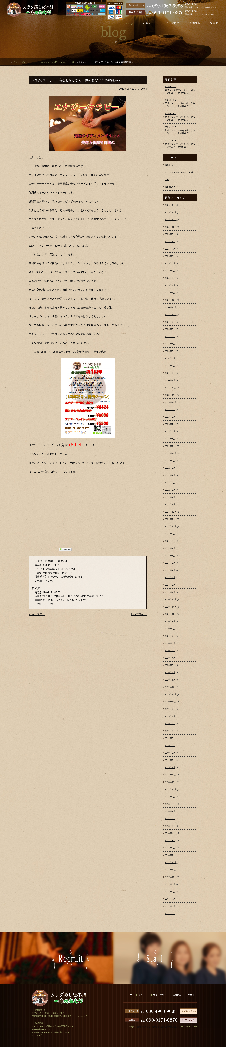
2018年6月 (170, 818)
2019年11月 (170, 694)
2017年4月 (170, 913)
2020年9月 (170, 621)
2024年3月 (170, 365)
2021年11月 (170, 519)
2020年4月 (170, 657)
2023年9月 (170, 409)
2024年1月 (170, 380)
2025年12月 (170, 212)
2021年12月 (170, 511)
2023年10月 (170, 402)
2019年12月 (170, 686)
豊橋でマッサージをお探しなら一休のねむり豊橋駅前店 (180, 89)
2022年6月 (170, 482)
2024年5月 (170, 351)
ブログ (16, 62)
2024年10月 (170, 314)
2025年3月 (170, 277)
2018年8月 (170, 803)
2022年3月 (170, 489)
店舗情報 (177, 995)
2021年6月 (170, 555)
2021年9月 (170, 533)
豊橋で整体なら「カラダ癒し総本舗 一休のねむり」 (159, 1026)
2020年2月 (170, 672)
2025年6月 (170, 256)
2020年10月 (170, 613)
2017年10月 (170, 876)
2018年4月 (170, 833)
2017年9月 (170, 884)
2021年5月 (170, 562)
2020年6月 (170, 643)
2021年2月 (170, 584)
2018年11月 (170, 781)
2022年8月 (170, 467)
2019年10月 (170, 701)
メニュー (142, 995)
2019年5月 (170, 738)
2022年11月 (170, 446)
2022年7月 (170, 475)
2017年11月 (170, 869)
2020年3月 (170, 665)
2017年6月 (170, 906)
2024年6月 (170, 343)
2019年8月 (170, 716)
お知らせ (25, 62)
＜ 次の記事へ (37, 614)
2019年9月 (170, 708)
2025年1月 (170, 292)
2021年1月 (170, 592)
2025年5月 (170, 263)
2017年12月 (170, 862)
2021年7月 (170, 548)
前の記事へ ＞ (139, 614)
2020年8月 (170, 628)
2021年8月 (170, 540)
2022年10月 (170, 453)
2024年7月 (170, 336)
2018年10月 (170, 789)
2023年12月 (170, 387)
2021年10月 (170, 526)
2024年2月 (170, 372)
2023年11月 (170, 394)
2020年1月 (170, 679)
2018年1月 (170, 855)
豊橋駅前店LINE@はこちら (60, 569)
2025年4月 (170, 270)
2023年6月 (170, 431)
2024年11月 (170, 307)
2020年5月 (170, 650)
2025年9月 (170, 234)
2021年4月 (170, 570)
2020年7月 (170, 635)
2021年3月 (170, 577)
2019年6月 (170, 730)
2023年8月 (170, 416)
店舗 (74, 62)
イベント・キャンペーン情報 (44, 62)
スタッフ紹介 (160, 995)
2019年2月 (170, 760)
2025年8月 (170, 241)
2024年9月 (170, 321)
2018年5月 (170, 825)
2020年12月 (170, 599)
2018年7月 (170, 811)
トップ (128, 995)
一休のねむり (65, 62)
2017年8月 (170, 891)
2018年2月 (170, 847)
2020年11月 (170, 606)
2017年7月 (170, 898)
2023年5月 (170, 438)
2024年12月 (170, 299)
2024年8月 (170, 329)
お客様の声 (170, 186)
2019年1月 (170, 767)
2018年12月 (170, 774)
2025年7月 (170, 248)
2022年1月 (170, 504)
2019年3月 (170, 752)
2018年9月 (170, 796)
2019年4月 (170, 745)
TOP (9, 62)
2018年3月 (170, 840)
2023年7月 (170, 424)
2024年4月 (170, 358)
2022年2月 (170, 497)
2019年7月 (170, 723)
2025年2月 (170, 285)
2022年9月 (170, 460)
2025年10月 (170, 226)
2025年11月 (170, 219)
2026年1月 (170, 204)
